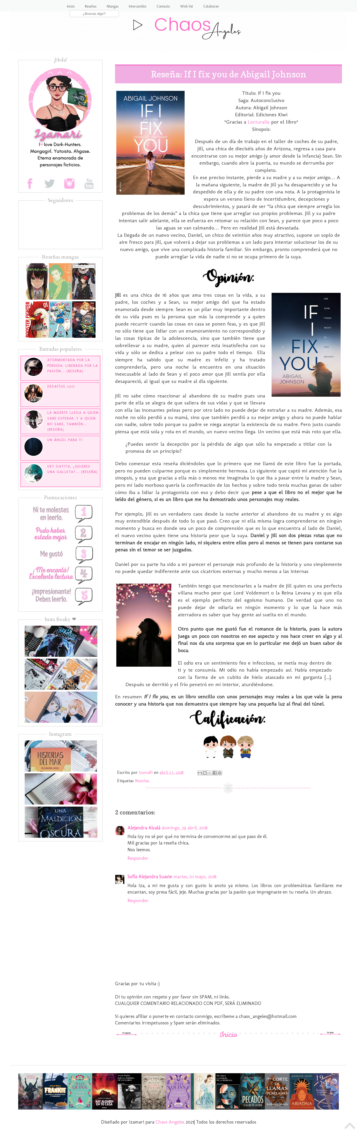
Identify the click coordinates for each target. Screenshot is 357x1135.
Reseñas (90, 6)
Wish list (186, 6)
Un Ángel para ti (65, 440)
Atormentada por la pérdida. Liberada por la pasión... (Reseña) (72, 365)
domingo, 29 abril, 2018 (185, 828)
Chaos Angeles (170, 1122)
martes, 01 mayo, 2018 (195, 877)
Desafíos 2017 (61, 386)
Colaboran (211, 6)
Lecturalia (259, 122)
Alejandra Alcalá (143, 828)
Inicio (71, 6)
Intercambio (137, 6)
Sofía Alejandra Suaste (149, 877)
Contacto (163, 6)
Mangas (112, 6)
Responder (138, 858)
